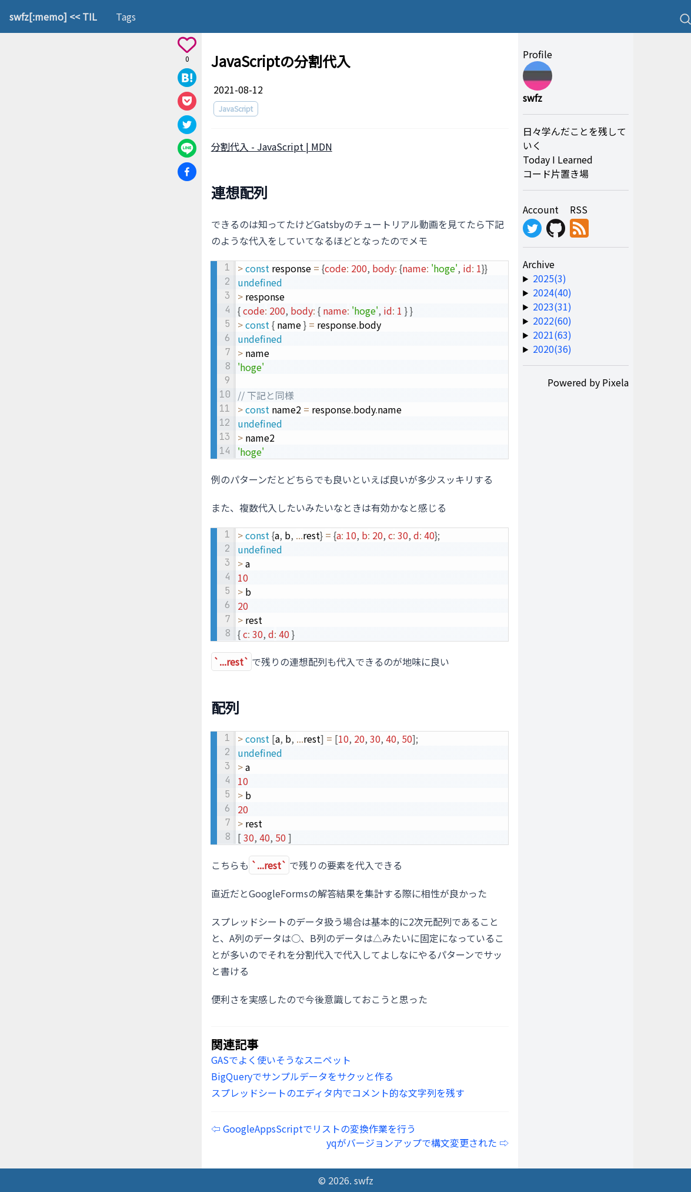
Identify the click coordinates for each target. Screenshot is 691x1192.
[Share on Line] (187, 148)
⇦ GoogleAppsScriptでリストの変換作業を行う (313, 1128)
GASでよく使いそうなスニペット (281, 1060)
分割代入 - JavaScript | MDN (271, 146)
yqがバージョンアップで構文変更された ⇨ (417, 1143)
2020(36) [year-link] (552, 349)
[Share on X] (187, 124)
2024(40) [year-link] (552, 292)
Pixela (615, 382)
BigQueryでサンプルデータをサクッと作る (302, 1076)
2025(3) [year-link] (549, 278)
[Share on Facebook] (187, 171)
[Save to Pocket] (187, 101)
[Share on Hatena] (187, 77)
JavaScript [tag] (236, 108)
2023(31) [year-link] (552, 306)
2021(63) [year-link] (552, 335)
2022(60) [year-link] (552, 320)
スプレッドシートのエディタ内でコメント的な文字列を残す (338, 1093)
